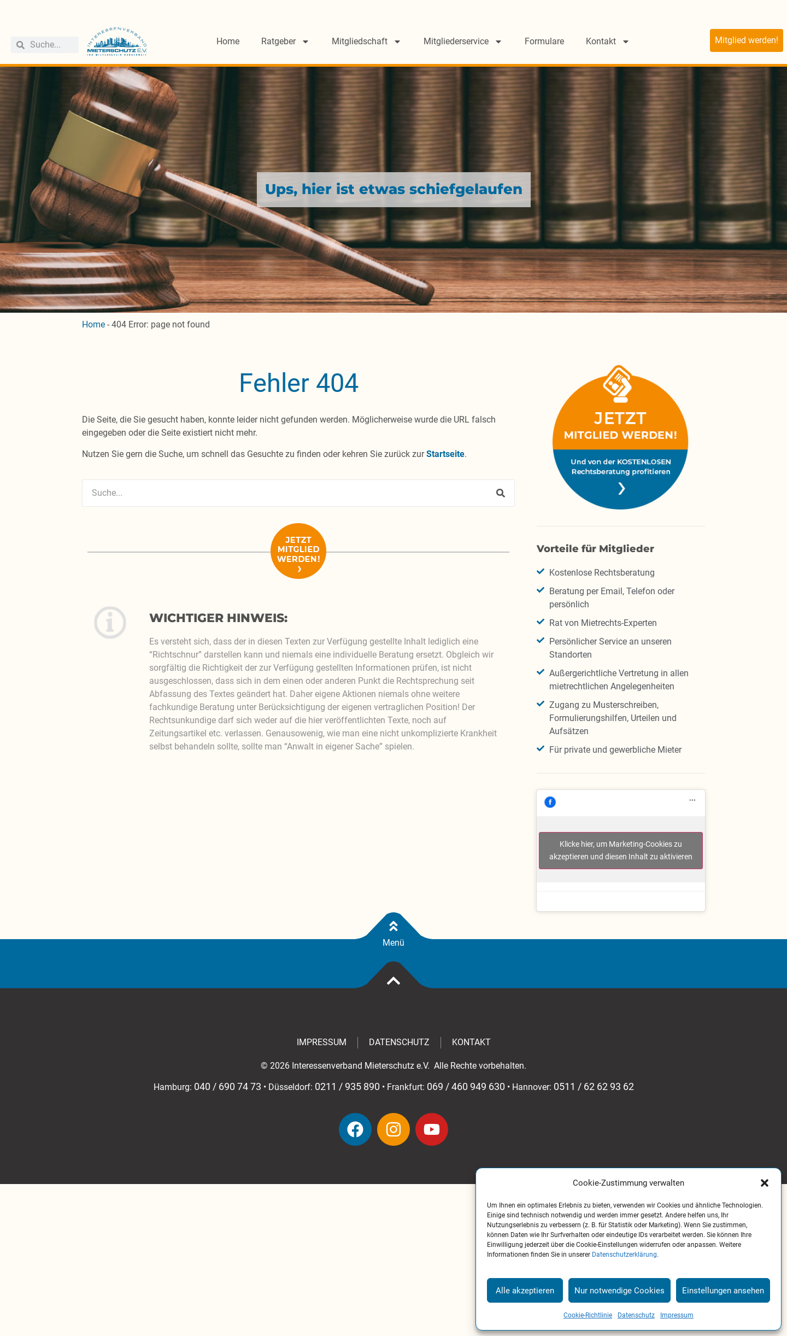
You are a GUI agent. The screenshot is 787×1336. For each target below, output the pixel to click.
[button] (764, 1182)
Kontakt (608, 41)
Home (227, 41)
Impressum (677, 1315)
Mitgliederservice (463, 41)
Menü (393, 942)
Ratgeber (285, 41)
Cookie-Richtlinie (587, 1315)
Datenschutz (636, 1315)
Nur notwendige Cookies (619, 1291)
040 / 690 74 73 (227, 1086)
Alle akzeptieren (525, 1291)
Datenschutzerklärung (624, 1254)
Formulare (544, 41)
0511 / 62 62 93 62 (594, 1086)
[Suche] (500, 493)
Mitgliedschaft (367, 41)
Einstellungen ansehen (723, 1291)
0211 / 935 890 (347, 1086)
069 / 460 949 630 (466, 1086)
